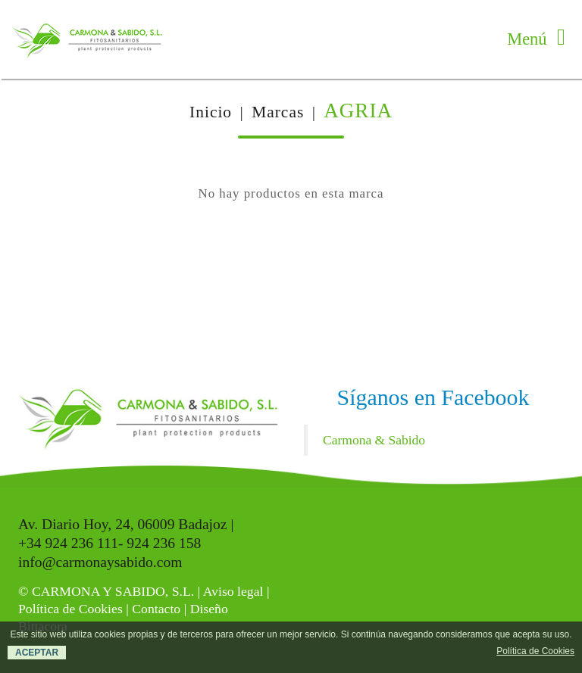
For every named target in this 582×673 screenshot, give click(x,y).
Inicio (210, 112)
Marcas (278, 112)
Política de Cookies (70, 608)
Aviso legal (233, 591)
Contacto (156, 608)
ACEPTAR (36, 652)
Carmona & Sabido (374, 439)
